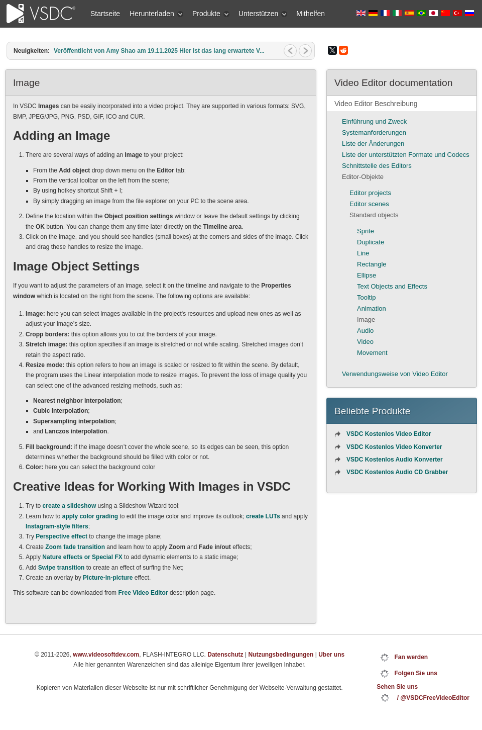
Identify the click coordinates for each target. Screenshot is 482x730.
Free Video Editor (143, 592)
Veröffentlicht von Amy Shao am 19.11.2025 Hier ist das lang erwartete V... (159, 50)
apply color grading (90, 516)
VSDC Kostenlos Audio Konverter (394, 459)
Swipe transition (61, 567)
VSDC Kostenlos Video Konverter (394, 446)
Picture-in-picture (108, 577)
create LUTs (263, 516)
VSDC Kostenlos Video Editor (388, 433)
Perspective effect (61, 536)
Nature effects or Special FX (82, 557)
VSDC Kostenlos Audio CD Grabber (397, 472)
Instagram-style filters (57, 526)
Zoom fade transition (75, 547)
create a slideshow (69, 505)
